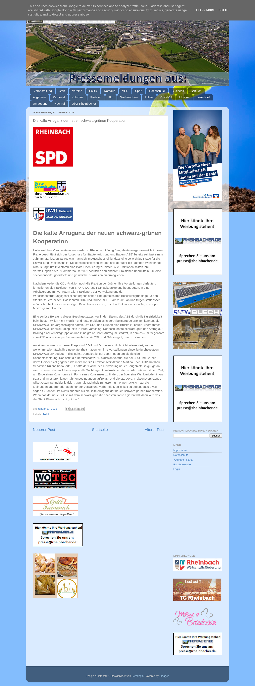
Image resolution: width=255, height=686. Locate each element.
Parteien (96, 97)
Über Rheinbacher (84, 103)
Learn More (205, 10)
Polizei (149, 97)
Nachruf (59, 103)
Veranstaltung (43, 91)
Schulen (196, 91)
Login (176, 469)
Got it (223, 10)
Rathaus (109, 91)
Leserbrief (203, 97)
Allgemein (39, 97)
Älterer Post (154, 430)
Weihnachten (129, 97)
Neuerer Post (44, 430)
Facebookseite (182, 464)
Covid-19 (166, 97)
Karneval (59, 97)
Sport (138, 91)
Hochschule (157, 91)
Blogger (164, 675)
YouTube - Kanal (183, 459)
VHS (125, 91)
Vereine (77, 91)
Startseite (100, 430)
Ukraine (184, 97)
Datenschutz (180, 454)
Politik (93, 91)
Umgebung (40, 103)
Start (62, 91)
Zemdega (137, 675)
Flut (110, 97)
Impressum (180, 450)
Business (178, 91)
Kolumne (77, 97)
